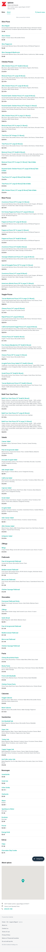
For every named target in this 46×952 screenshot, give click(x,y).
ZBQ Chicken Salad (8, 526)
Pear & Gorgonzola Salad (10, 450)
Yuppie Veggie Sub (8, 749)
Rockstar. (5, 817)
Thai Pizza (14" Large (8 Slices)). (12, 144)
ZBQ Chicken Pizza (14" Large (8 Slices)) (15, 86)
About (8, 12)
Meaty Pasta (6, 666)
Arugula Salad (6, 508)
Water (4, 801)
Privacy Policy (6, 935)
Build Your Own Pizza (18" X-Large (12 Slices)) (17, 421)
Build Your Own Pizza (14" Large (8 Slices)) (16, 413)
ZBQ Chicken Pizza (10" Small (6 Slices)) (15, 66)
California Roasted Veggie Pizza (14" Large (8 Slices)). (19, 327)
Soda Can (5, 781)
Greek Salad (6, 498)
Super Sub (5, 729)
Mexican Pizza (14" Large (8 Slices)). (14, 76)
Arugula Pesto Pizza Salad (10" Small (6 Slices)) (17, 363)
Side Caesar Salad (8, 518)
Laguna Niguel (13, 922)
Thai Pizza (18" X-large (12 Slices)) (13, 135)
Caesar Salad (6, 441)
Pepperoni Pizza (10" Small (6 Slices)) (14, 238)
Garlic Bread (6, 618)
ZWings (4, 609)
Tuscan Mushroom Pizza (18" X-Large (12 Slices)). (18, 298)
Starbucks (5, 794)
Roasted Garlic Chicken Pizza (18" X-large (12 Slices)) (19, 106)
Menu (3, 12)
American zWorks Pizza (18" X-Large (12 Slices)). (18, 283)
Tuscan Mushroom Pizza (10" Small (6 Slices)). (17, 383)
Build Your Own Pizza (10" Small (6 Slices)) (15, 398)
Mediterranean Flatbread (10, 569)
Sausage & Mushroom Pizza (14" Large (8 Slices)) (18, 257)
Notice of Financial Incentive (10, 938)
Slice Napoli (5, 26)
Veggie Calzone (7, 698)
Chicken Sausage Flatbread (11, 589)
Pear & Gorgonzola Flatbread (11, 561)
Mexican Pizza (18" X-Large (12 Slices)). (15, 125)
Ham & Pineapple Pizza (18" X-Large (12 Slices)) (17, 265)
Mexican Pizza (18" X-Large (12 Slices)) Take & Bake (19, 162)
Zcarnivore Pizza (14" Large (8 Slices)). (14, 273)
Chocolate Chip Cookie (9, 850)
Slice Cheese (6, 36)
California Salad (7, 478)
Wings (4, 548)
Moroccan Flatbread (8, 579)
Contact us (5, 928)
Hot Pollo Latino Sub (8, 759)
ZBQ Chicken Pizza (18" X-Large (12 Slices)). (16, 115)
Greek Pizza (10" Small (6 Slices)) (12, 373)
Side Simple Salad (7, 470)
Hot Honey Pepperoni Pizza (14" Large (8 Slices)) (18, 212)
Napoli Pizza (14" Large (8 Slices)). (13, 317)
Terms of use (6, 931)
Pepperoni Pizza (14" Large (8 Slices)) (14, 222)
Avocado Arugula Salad (9, 460)
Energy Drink (6, 832)
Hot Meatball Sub (7, 721)
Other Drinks (6, 787)
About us (4, 925)
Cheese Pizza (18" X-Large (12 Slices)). (14, 355)
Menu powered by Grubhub (23, 17)
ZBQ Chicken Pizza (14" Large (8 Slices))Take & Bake (19, 190)
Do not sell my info (7, 941)
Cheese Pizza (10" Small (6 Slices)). (13, 337)
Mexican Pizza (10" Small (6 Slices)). (13, 152)
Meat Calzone (6, 708)
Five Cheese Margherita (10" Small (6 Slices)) (16, 345)
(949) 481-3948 (11, 8)
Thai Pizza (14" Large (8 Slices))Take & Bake (16, 177)
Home (3, 922)
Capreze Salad (6, 488)
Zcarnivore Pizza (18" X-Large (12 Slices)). (16, 202)
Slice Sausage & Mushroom (11, 52)
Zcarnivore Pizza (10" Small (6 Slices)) (14, 247)
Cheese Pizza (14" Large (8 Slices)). (13, 308)
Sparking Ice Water (8, 809)
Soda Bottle (5, 774)
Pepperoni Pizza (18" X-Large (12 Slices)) (15, 230)
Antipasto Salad (7, 536)
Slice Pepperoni (7, 44)
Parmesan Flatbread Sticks (10, 601)
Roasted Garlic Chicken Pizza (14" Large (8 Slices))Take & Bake (20, 169)
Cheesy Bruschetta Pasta (10, 657)
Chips (3, 844)
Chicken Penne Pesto (9, 684)
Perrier (4, 825)
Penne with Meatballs (9, 676)
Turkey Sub (5, 739)
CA (7, 922)
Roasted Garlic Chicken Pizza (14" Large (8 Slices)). (18, 96)
